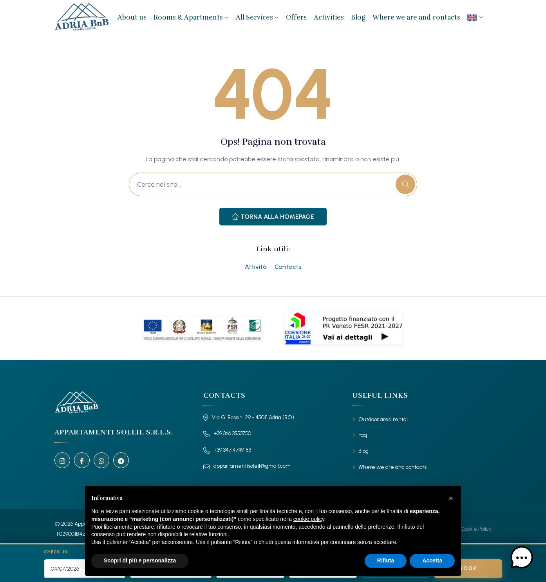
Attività (256, 266)
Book (468, 568)
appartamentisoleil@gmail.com (247, 466)
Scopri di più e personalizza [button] (140, 560)
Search (444, 552)
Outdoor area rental (383, 419)
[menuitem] (475, 17)
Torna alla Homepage (273, 216)
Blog (358, 17)
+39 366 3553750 (227, 433)
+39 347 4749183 (227, 450)
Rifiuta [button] (385, 560)
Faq (362, 435)
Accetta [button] (432, 560)
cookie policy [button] (308, 519)
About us (132, 17)
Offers (296, 17)
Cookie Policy (476, 529)
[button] (451, 498)
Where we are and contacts (416, 17)
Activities (329, 17)
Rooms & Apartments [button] (191, 17)
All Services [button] (257, 17)
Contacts (288, 266)
